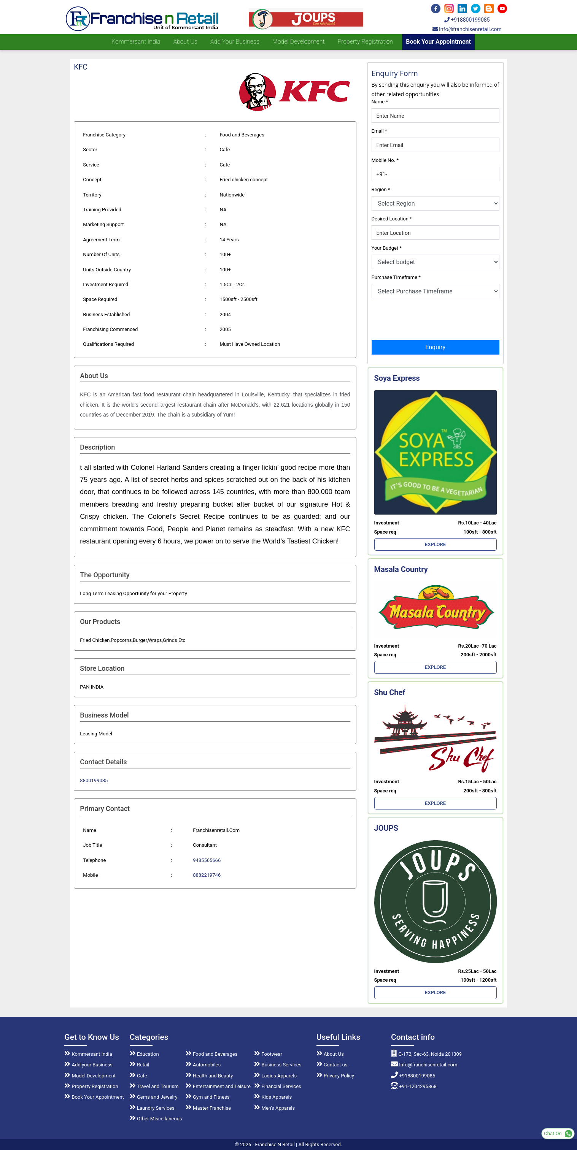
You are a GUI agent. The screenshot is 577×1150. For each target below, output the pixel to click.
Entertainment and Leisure (218, 1086)
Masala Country (401, 569)
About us (185, 41)
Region (381, 189)
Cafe (138, 1076)
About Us (330, 1054)
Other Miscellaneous (156, 1118)
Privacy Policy (335, 1076)
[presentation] (429, 318)
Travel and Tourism (154, 1086)
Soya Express (397, 378)
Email (379, 131)
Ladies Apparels (275, 1076)
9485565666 (207, 860)
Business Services (277, 1065)
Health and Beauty (209, 1076)
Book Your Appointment (438, 41)
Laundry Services (152, 1108)
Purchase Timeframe (396, 277)
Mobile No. (385, 160)
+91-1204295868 (414, 1086)
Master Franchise (208, 1108)
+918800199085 (467, 20)
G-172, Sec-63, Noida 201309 (426, 1054)
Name (380, 102)
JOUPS (386, 828)
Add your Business (234, 41)
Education (144, 1054)
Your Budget (387, 248)
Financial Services (277, 1086)
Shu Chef (389, 692)
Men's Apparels (274, 1108)
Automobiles (203, 1065)
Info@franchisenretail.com (467, 29)
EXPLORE (435, 544)
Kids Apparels (273, 1097)
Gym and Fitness (208, 1097)
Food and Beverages (212, 1054)
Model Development (298, 41)
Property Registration (365, 41)
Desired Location (392, 219)
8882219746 (207, 875)
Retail (139, 1065)
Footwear (268, 1054)
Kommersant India (135, 41)
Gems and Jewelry (154, 1097)
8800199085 (94, 780)
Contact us (332, 1065)
